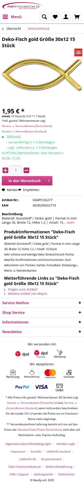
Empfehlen (28, 190)
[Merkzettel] (54, 16)
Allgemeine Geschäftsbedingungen (28, 444)
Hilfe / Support (19, 474)
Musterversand (51, 459)
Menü (12, 16)
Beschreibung (12, 214)
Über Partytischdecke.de (24, 467)
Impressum (18, 451)
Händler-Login (65, 444)
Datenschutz (66, 474)
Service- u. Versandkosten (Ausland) (24, 131)
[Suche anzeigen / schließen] (43, 16)
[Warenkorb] (76, 16)
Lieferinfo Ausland (58, 451)
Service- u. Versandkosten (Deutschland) (27, 126)
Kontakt (36, 451)
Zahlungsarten (43, 474)
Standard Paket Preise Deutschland (39, 430)
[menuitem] (12, 16)
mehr (70, 222)
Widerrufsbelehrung (59, 467)
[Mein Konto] (65, 16)
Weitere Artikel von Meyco (25, 293)
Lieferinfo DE (27, 459)
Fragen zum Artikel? (21, 289)
